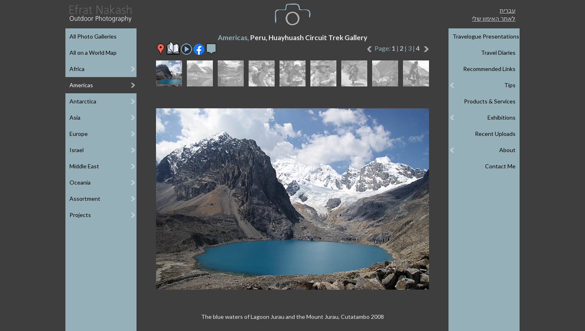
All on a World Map (93, 52)
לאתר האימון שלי (494, 18)
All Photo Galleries (93, 36)
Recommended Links (489, 68)
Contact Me (500, 166)
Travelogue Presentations (486, 36)
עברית (508, 10)
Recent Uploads (495, 133)
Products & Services (490, 101)
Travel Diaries (498, 52)
